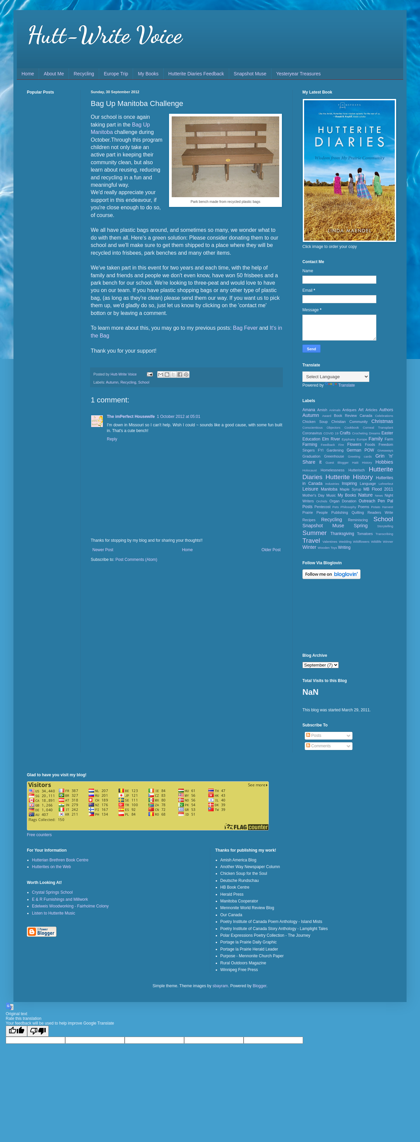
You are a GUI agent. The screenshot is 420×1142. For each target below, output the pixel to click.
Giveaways (385, 450)
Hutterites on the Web (51, 866)
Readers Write (380, 512)
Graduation (311, 456)
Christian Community (349, 422)
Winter (309, 547)
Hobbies (384, 462)
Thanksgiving (342, 533)
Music (331, 495)
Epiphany (348, 439)
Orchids (321, 501)
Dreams (374, 433)
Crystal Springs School (52, 892)
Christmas (382, 421)
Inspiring (349, 483)
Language (368, 483)
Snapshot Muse (250, 73)
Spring (361, 525)
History (367, 462)
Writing (344, 547)
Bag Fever (245, 328)
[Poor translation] (38, 1031)
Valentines (330, 541)
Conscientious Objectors (321, 427)
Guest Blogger (337, 462)
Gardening (335, 450)
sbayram (220, 986)
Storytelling (385, 526)
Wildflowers (361, 541)
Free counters (39, 834)
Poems (363, 507)
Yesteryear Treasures (298, 73)
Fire (341, 445)
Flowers (354, 444)
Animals (335, 410)
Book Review (345, 416)
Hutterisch (356, 470)
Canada (366, 416)
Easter (387, 433)
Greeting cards (360, 456)
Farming (309, 444)
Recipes (309, 520)
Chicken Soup (315, 422)
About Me (54, 73)
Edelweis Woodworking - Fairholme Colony (70, 906)
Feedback (328, 445)
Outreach (367, 501)
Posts (313, 735)
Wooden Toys (327, 547)
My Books (148, 73)
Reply (112, 439)
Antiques (349, 410)
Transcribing (384, 534)
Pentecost (322, 507)
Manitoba (329, 489)
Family (376, 438)
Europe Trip (116, 73)
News (379, 495)
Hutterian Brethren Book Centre (60, 860)
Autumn (112, 382)
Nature (365, 495)
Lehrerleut (386, 484)
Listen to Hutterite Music (53, 913)
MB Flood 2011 (378, 489)
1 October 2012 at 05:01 (178, 416)
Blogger (259, 986)
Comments (318, 746)
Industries (332, 484)
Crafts (345, 433)
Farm (389, 439)
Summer (314, 532)
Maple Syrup (350, 489)
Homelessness (332, 470)
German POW (360, 450)
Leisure (310, 489)
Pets (335, 507)
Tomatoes (365, 534)
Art (360, 409)
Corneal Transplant (378, 427)
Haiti (355, 462)
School (143, 382)
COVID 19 (330, 433)
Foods (370, 444)
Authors (386, 409)
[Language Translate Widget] (335, 376)
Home (28, 73)
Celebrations (384, 416)
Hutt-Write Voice (104, 35)
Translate (340, 385)
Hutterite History (349, 476)
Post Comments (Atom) (136, 559)
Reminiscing (358, 520)
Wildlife (376, 541)
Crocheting (360, 433)
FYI (321, 450)
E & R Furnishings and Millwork (60, 899)
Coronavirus (312, 433)
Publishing (339, 512)
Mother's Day (313, 495)
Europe (361, 439)
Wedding (345, 541)
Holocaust (309, 470)
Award (326, 416)
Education (311, 439)
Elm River (331, 439)
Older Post (271, 549)
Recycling (84, 73)
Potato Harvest (382, 507)
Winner (388, 541)
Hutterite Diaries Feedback (196, 73)
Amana (308, 409)
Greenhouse (334, 456)
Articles (371, 410)
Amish (322, 410)
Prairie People (315, 512)
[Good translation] (16, 1031)
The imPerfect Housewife (131, 416)
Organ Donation (343, 501)
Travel (311, 540)
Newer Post (102, 549)
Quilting (357, 512)
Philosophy (348, 507)
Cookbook (351, 427)
